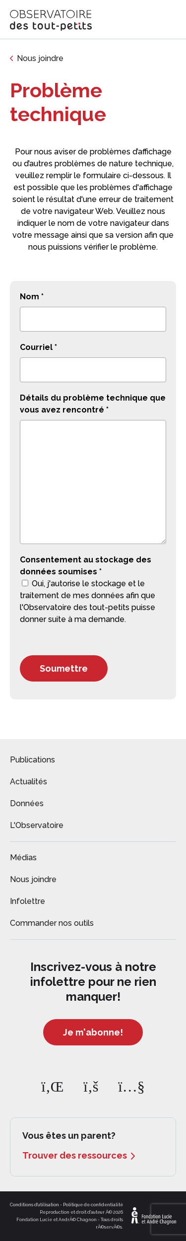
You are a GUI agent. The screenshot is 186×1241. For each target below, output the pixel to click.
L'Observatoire (36, 825)
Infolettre (27, 901)
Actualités (28, 781)
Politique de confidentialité (93, 1204)
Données (27, 803)
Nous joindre (40, 58)
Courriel (38, 347)
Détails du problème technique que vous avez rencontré (93, 403)
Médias (23, 857)
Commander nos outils (52, 923)
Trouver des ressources (74, 1155)
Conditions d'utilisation (34, 1204)
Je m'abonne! (93, 1032)
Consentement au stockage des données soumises (85, 565)
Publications (32, 759)
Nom (32, 296)
